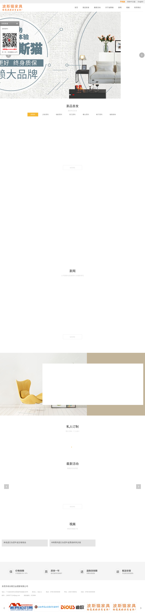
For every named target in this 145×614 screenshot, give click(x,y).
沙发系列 (45, 114)
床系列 (33, 114)
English (140, 2)
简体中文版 (131, 2)
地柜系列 (59, 114)
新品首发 (72, 106)
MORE (72, 168)
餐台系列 (86, 114)
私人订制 (72, 426)
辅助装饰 (113, 114)
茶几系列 (72, 114)
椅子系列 (99, 114)
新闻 (72, 271)
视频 (72, 524)
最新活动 (72, 463)
